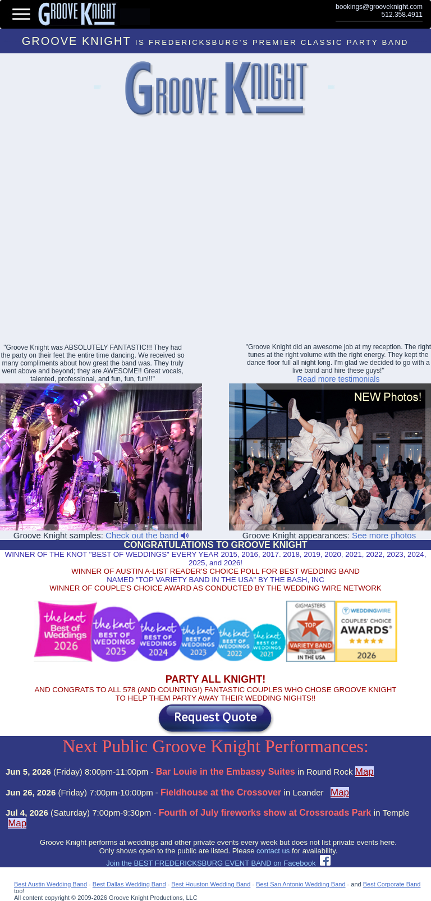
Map (364, 771)
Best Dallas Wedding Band (129, 884)
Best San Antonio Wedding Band (300, 884)
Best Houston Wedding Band (210, 884)
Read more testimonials (338, 378)
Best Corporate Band (392, 884)
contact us (273, 851)
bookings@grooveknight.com (379, 7)
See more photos (384, 535)
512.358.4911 (402, 15)
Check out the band (147, 535)
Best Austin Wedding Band (50, 884)
